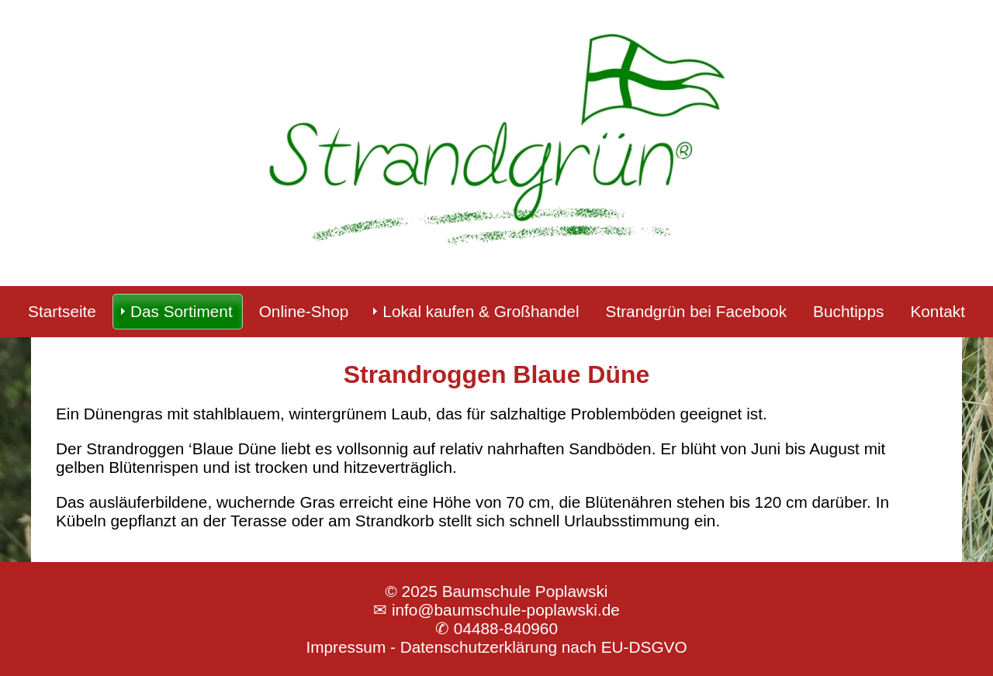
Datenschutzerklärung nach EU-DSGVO (543, 647)
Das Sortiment (181, 311)
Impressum (346, 647)
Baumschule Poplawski (525, 591)
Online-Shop (304, 311)
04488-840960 (506, 628)
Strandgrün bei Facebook (696, 311)
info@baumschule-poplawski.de (506, 610)
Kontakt (937, 311)
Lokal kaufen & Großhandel (480, 311)
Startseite (62, 311)
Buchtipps (848, 311)
